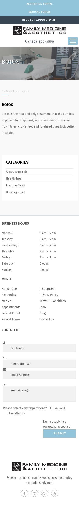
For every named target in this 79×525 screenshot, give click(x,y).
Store (43, 307)
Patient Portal (11, 313)
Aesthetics (9, 295)
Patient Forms (11, 319)
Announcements (17, 171)
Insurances (47, 289)
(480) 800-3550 (41, 42)
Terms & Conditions (53, 301)
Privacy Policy (49, 295)
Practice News (15, 185)
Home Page (9, 289)
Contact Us (47, 319)
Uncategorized (15, 192)
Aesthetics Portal (40, 4)
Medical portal (40, 12)
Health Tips (13, 178)
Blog (43, 313)
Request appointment (39, 20)
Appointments (11, 307)
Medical (7, 301)
